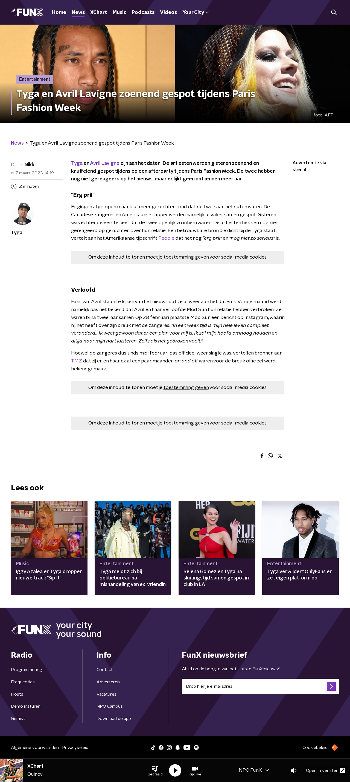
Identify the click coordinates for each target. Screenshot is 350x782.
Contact (105, 669)
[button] (155, 770)
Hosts (17, 694)
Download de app (114, 718)
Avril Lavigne (104, 163)
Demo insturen (25, 706)
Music (119, 12)
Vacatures (106, 694)
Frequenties (23, 682)
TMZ (76, 361)
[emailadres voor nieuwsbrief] (260, 686)
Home (59, 12)
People (166, 238)
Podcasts (143, 12)
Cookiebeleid (315, 747)
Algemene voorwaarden (35, 747)
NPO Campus (110, 706)
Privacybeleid (75, 747)
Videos (168, 12)
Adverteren (108, 682)
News (78, 12)
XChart (98, 12)
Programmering (26, 669)
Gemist (18, 718)
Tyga (77, 163)
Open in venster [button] (325, 770)
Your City (195, 12)
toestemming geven (186, 257)
